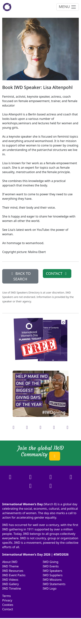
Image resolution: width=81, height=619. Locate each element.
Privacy (7, 600)
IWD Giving (50, 562)
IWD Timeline (11, 588)
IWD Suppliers (53, 575)
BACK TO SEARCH (20, 276)
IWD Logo (50, 588)
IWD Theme (10, 566)
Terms (6, 596)
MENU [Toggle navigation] (67, 7)
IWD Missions (52, 580)
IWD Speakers (52, 571)
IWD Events (51, 566)
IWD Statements (54, 584)
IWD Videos (10, 580)
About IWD (10, 562)
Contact (7, 609)
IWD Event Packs (14, 575)
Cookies (7, 605)
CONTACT (57, 273)
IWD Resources (12, 571)
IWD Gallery (10, 584)
